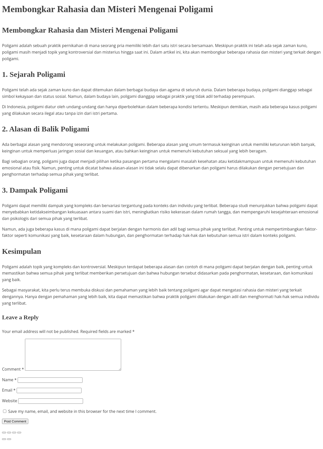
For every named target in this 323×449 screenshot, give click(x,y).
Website (9, 407)
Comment (13, 375)
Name (9, 386)
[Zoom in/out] (4, 438)
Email (9, 396)
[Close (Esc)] (19, 438)
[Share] (14, 438)
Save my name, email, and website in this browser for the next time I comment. (82, 417)
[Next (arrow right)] (9, 445)
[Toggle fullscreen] (9, 438)
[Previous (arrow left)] (4, 445)
